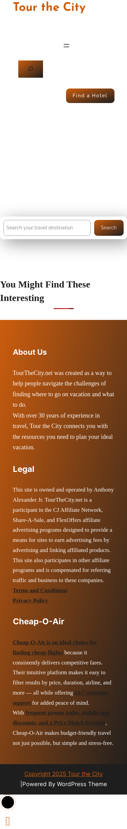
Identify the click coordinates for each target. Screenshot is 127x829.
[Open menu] (66, 46)
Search (109, 227)
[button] (8, 802)
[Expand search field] (30, 69)
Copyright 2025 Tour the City (63, 774)
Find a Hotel (90, 95)
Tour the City (49, 8)
